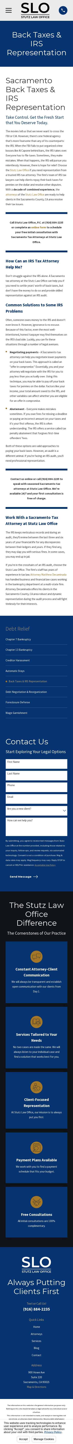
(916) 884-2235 (36, 1309)
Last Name (13, 773)
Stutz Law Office (19, 170)
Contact (36, 1355)
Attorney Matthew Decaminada (48, 574)
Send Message (24, 876)
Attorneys (36, 1334)
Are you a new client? (19, 808)
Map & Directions (36, 1387)
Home (36, 1326)
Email (10, 796)
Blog (36, 1348)
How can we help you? (20, 820)
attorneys (12, 194)
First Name (13, 762)
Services (36, 1341)
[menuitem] (36, 639)
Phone (11, 785)
